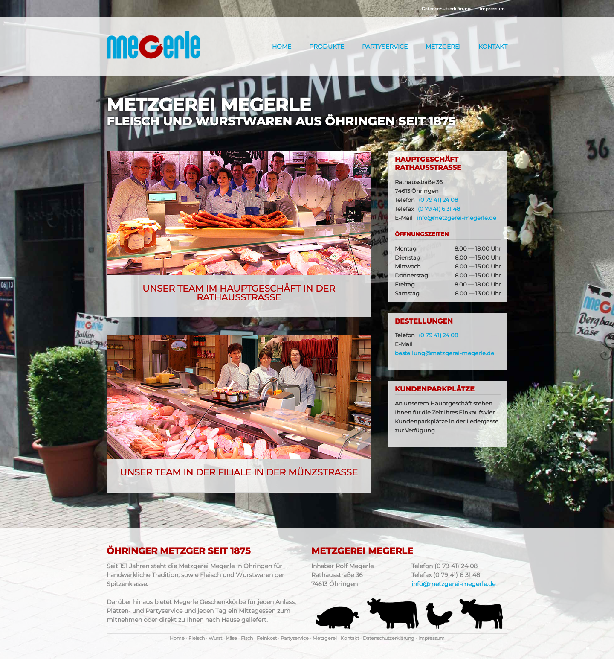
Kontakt (492, 46)
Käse (231, 638)
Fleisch (196, 638)
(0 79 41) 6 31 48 (439, 209)
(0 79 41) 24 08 (438, 200)
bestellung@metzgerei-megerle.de (444, 353)
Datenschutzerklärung (446, 9)
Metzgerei (443, 46)
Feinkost (267, 638)
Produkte (326, 46)
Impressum (492, 9)
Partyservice (385, 46)
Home (281, 46)
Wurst (215, 638)
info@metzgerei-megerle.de (456, 218)
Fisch (247, 638)
